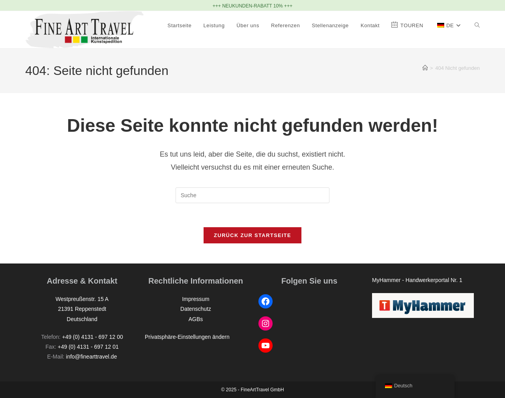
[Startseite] (425, 68)
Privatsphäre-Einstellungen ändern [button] (187, 337)
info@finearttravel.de (91, 356)
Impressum (195, 299)
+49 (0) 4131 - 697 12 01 (88, 347)
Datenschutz (195, 309)
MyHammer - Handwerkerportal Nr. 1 (417, 280)
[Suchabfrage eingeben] (252, 195)
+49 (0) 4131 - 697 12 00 (92, 337)
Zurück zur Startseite (252, 235)
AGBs (196, 319)
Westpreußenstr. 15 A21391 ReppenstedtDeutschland (82, 309)
